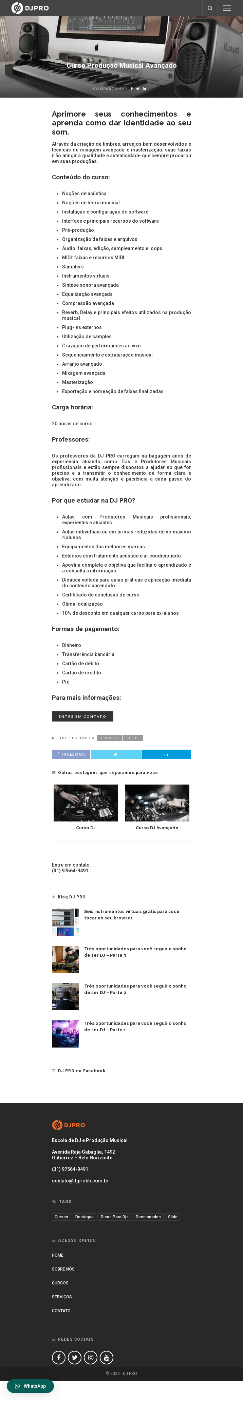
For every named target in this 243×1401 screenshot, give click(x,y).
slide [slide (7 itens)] (172, 1217)
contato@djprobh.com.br (80, 1180)
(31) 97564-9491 (70, 1169)
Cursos (60, 1283)
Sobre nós (63, 1269)
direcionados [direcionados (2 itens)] (148, 1217)
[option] (86, 808)
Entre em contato (83, 716)
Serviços (62, 1297)
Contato (61, 1310)
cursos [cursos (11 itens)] (61, 1217)
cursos (109, 738)
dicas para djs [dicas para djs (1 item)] (115, 1217)
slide (133, 738)
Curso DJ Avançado (157, 827)
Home (57, 1255)
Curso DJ (86, 827)
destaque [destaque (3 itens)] (84, 1217)
